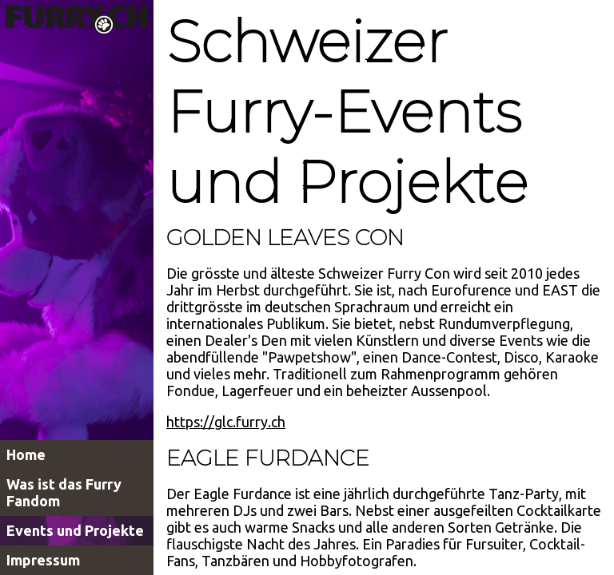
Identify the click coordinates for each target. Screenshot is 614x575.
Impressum (43, 560)
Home (26, 454)
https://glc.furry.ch (225, 422)
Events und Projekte (75, 530)
